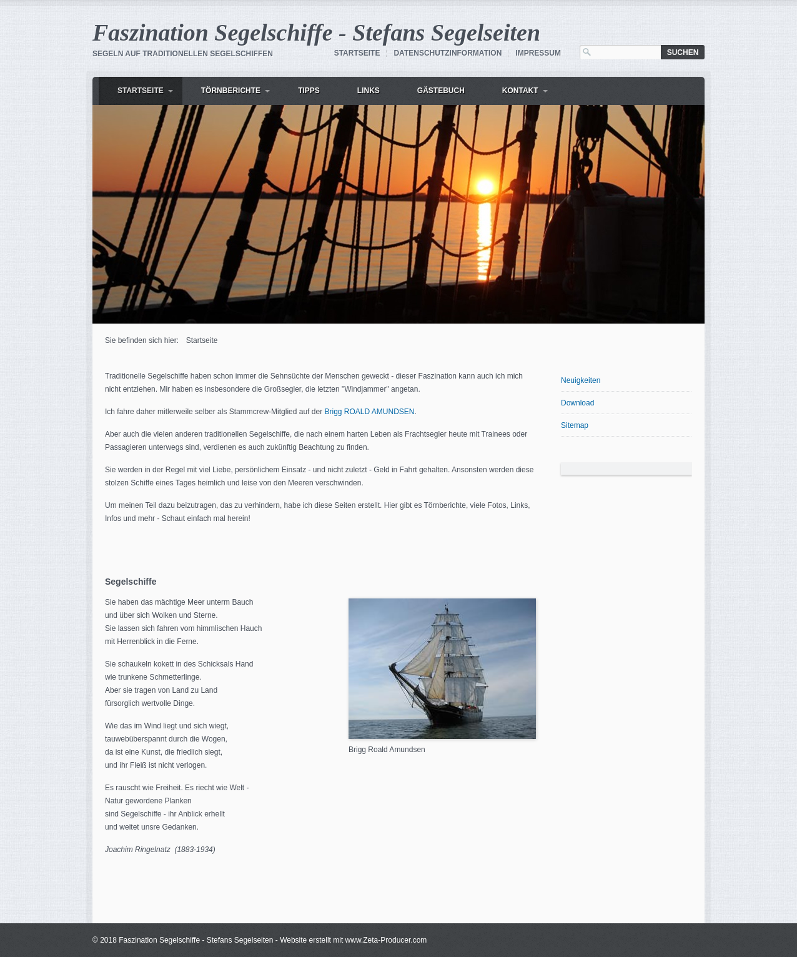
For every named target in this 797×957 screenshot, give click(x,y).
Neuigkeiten (580, 380)
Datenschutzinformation (448, 53)
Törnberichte (230, 90)
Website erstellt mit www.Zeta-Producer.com (353, 940)
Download (577, 403)
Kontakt (520, 90)
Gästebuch (441, 90)
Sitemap (574, 425)
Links (368, 90)
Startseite (357, 53)
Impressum (538, 53)
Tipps (309, 90)
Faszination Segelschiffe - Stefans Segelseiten (316, 32)
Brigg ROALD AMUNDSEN (369, 411)
